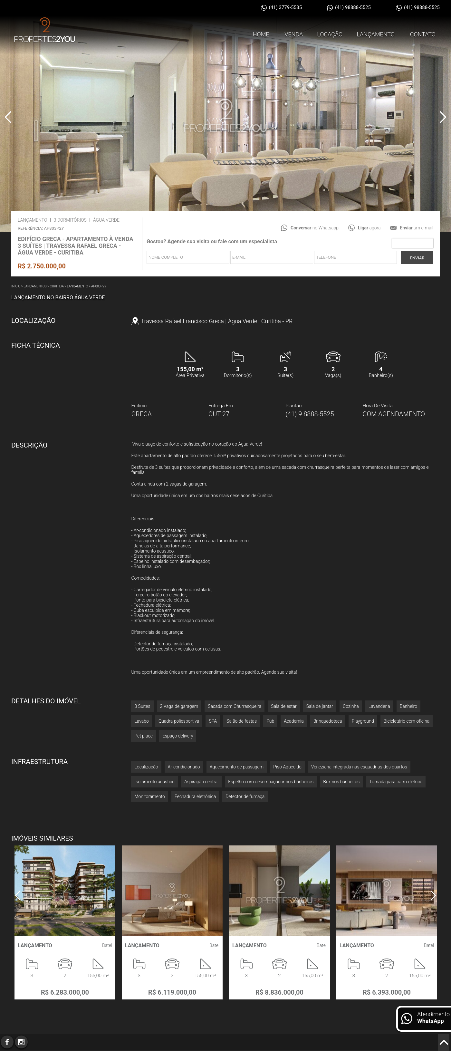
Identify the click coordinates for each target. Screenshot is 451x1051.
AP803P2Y (98, 286)
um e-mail (416, 227)
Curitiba (57, 286)
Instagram (21, 1042)
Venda (293, 33)
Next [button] (443, 117)
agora (369, 227)
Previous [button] (8, 117)
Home (261, 33)
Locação (329, 33)
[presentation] (412, 243)
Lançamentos (35, 286)
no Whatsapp (315, 227)
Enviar (417, 258)
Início (15, 286)
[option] (225, 116)
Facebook (7, 1042)
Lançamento (376, 33)
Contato (423, 33)
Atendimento (433, 1017)
